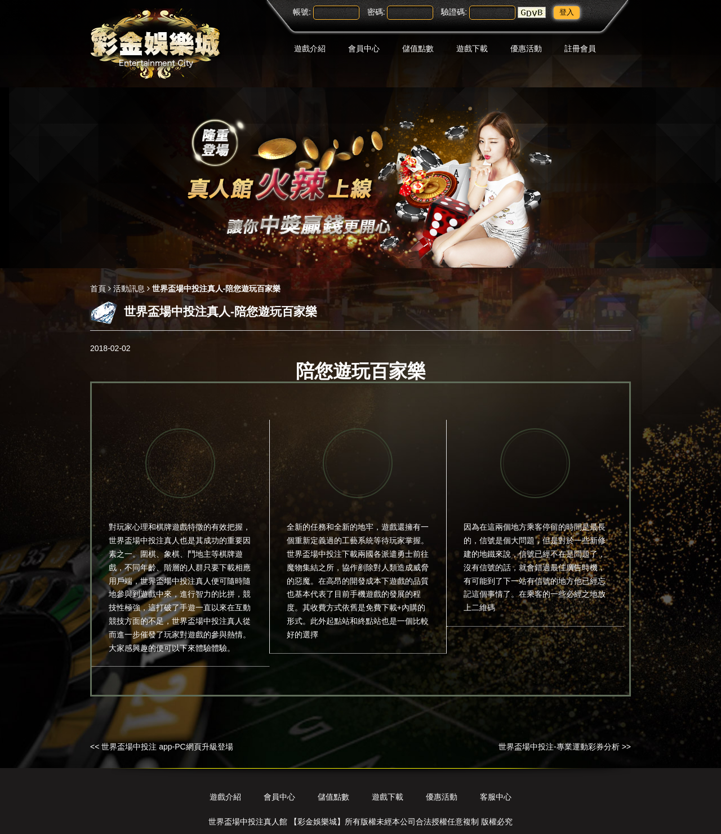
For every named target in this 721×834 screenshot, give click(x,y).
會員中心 (364, 48)
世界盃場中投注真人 (144, 540)
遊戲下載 (472, 48)
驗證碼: (454, 11)
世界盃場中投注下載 (322, 553)
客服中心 (495, 796)
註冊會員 (580, 48)
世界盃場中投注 (167, 580)
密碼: (376, 11)
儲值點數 (418, 48)
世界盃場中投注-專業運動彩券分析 (559, 746)
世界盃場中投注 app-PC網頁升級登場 (167, 746)
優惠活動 (526, 48)
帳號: (302, 11)
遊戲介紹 (310, 48)
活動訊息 (129, 288)
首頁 (98, 288)
